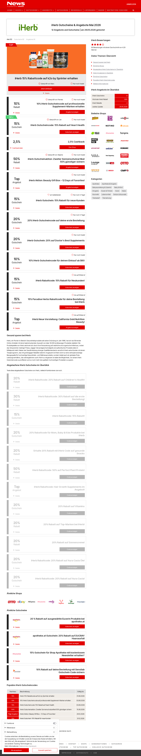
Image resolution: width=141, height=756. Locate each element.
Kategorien (62, 10)
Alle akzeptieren (16, 750)
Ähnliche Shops (98, 66)
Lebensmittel (106, 194)
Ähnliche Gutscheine (100, 76)
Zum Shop (72, 147)
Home (10, 10)
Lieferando (90, 10)
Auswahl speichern (44, 750)
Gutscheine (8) (19, 39)
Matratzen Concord (117, 10)
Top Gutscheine (80, 747)
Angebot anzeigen (72, 112)
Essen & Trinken (106, 191)
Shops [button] (18, 10)
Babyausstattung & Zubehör (102, 187)
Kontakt (72, 744)
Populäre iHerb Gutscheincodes (104, 80)
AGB (95, 753)
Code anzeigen (72, 387)
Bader (101, 10)
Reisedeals (76, 10)
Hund (117, 191)
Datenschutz (82, 753)
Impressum (66, 753)
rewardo (60, 744)
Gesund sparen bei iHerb (101, 62)
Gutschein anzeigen (72, 132)
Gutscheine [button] (32, 10)
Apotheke (96, 184)
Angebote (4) (30, 39)
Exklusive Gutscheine (102, 747)
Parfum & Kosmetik (119, 194)
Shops (84, 744)
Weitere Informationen (100, 84)
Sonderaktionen (99, 744)
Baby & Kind (118, 187)
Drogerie (95, 191)
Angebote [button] (47, 10)
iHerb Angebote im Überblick (103, 73)
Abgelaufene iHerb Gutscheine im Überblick (108, 69)
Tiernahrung (107, 198)
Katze (124, 191)
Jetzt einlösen (46, 88)
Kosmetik (96, 194)
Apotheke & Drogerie (109, 184)
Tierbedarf (96, 198)
